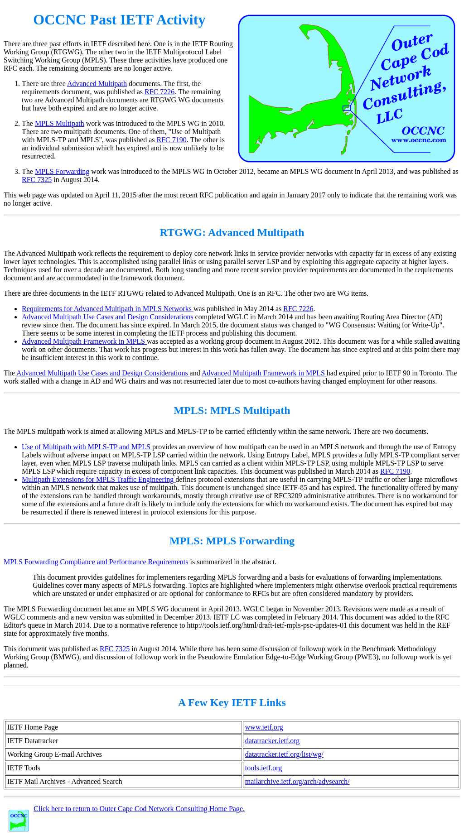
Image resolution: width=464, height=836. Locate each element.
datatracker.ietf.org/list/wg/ (284, 754)
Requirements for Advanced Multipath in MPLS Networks (107, 308)
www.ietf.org (264, 727)
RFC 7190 (172, 140)
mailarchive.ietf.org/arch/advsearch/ (297, 781)
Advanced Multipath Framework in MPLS (84, 341)
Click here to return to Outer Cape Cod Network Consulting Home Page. (139, 808)
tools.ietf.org (263, 768)
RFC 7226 (159, 92)
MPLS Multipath (59, 123)
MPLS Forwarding (62, 171)
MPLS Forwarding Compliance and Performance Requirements (97, 562)
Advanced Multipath (97, 83)
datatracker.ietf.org (272, 741)
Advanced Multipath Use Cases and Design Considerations (108, 317)
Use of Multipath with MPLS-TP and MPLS (87, 447)
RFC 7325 (37, 179)
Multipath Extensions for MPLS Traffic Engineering (98, 479)
